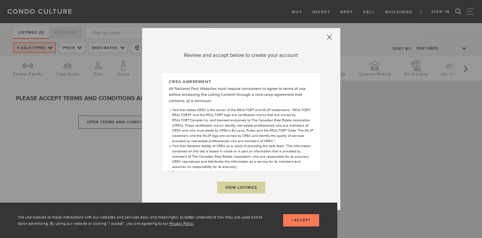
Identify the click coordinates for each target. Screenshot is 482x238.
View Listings (241, 187)
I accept (300, 220)
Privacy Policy (181, 222)
